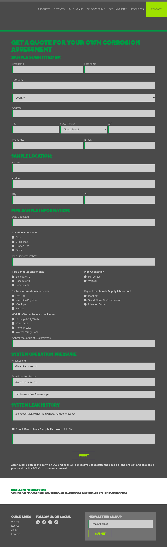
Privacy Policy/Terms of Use (130, 537)
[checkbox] (83, 231)
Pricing (15, 508)
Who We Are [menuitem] (76, 9)
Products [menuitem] (44, 9)
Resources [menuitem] (137, 9)
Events (15, 512)
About (14, 516)
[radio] (83, 225)
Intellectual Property (100, 537)
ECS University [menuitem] (118, 9)
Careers (15, 520)
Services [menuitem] (59, 9)
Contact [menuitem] (156, 9)
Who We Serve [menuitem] (96, 9)
